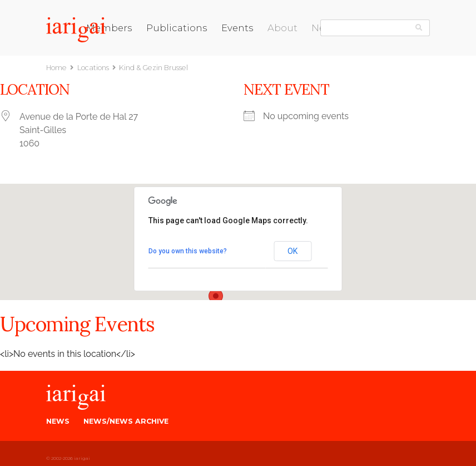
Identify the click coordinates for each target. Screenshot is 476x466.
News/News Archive (125, 421)
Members (109, 27)
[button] (216, 299)
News (58, 421)
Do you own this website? (187, 251)
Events (237, 27)
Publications (176, 27)
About (282, 27)
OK (292, 251)
